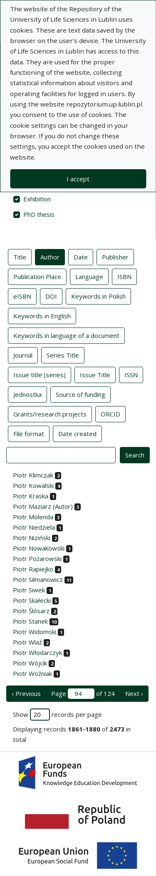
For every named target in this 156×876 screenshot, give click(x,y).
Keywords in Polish (98, 295)
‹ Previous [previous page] (26, 693)
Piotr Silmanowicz (38, 579)
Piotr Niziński (31, 537)
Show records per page (57, 714)
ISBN (124, 276)
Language (89, 276)
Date (81, 256)
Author (49, 256)
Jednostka (27, 394)
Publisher (115, 256)
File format (28, 433)
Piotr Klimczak (33, 475)
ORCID (110, 413)
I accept (78, 179)
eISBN (22, 295)
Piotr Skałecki (32, 600)
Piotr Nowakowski (38, 548)
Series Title (63, 354)
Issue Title (95, 374)
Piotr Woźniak (32, 673)
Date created (77, 433)
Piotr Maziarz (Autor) (43, 506)
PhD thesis (38, 214)
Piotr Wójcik (30, 663)
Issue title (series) (39, 374)
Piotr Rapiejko (33, 569)
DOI (51, 295)
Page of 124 (83, 693)
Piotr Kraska (30, 496)
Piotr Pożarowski (37, 558)
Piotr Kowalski (33, 485)
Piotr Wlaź (27, 642)
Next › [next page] (134, 693)
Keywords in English (42, 315)
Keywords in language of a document (66, 335)
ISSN (131, 374)
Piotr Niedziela (34, 527)
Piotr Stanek (30, 621)
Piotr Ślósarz (31, 611)
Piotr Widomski (34, 631)
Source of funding (80, 394)
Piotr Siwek (29, 590)
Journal (22, 354)
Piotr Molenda (33, 517)
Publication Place (37, 276)
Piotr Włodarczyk (37, 652)
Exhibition (37, 199)
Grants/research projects (50, 413)
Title (19, 256)
